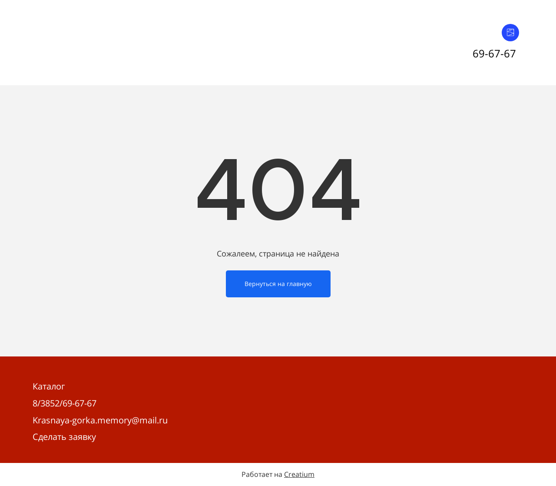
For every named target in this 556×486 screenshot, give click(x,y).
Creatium (299, 474)
